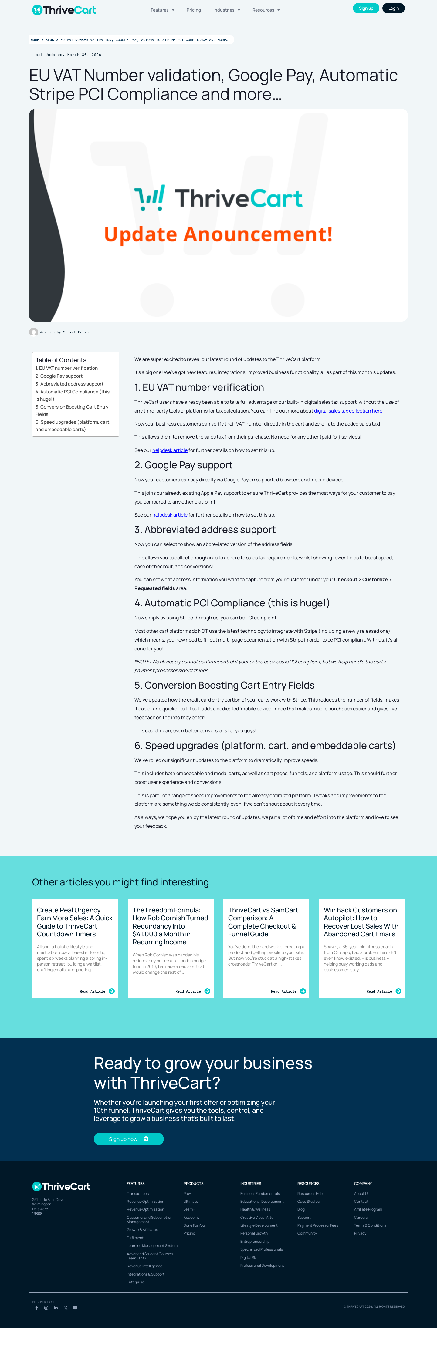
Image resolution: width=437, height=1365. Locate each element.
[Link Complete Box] (75, 948)
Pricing (194, 10)
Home (35, 39)
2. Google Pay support (59, 376)
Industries (226, 10)
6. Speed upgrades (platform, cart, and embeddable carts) (73, 426)
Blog (50, 39)
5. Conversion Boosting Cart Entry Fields (72, 411)
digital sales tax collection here (348, 410)
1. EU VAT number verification (67, 368)
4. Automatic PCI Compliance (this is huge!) (73, 396)
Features (162, 10)
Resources (266, 10)
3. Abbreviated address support (69, 384)
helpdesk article (170, 450)
